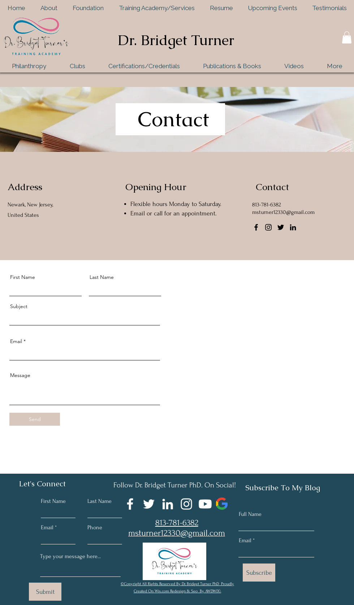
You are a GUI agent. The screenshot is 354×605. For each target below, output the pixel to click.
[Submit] (45, 592)
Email (16, 341)
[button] (347, 37)
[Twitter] (280, 227)
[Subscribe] (259, 573)
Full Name (250, 514)
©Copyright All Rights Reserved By (151, 584)
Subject (18, 306)
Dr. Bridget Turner (176, 40)
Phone (94, 527)
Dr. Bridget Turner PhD (201, 584)
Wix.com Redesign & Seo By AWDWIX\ (188, 591)
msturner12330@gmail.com (283, 212)
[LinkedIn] (293, 227)
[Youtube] (205, 504)
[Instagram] (268, 227)
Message (20, 375)
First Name (22, 277)
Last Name (102, 277)
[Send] (34, 419)
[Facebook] (256, 227)
